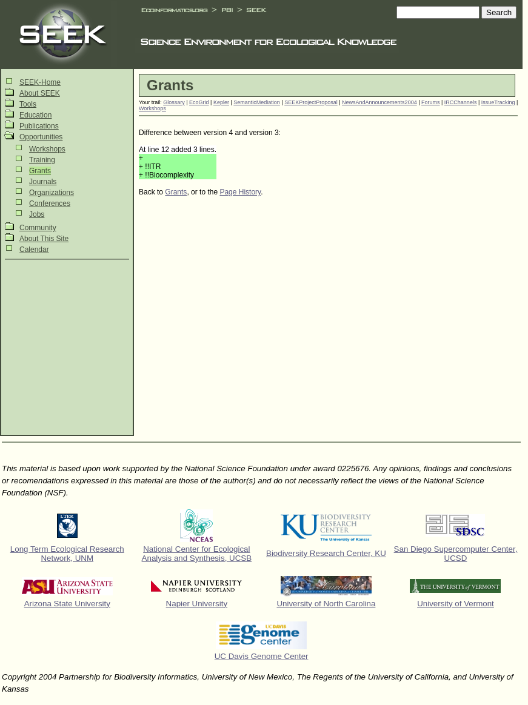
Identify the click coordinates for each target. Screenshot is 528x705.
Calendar (34, 249)
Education (35, 115)
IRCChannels (460, 102)
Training (42, 160)
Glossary (174, 102)
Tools (27, 104)
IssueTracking (498, 102)
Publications (39, 126)
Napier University (196, 603)
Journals (42, 181)
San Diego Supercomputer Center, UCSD (456, 553)
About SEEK (39, 93)
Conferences (49, 203)
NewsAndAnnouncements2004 (379, 102)
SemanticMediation (256, 102)
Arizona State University (67, 603)
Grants (40, 171)
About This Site (44, 238)
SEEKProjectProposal (311, 102)
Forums (430, 102)
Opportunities (40, 137)
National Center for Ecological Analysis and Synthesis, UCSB (197, 553)
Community (37, 227)
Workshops (47, 149)
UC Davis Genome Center (262, 656)
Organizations (51, 192)
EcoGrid (199, 102)
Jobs (36, 214)
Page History (240, 192)
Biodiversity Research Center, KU (326, 553)
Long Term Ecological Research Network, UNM (67, 553)
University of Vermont (455, 603)
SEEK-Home (40, 82)
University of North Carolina (325, 603)
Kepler (221, 102)
